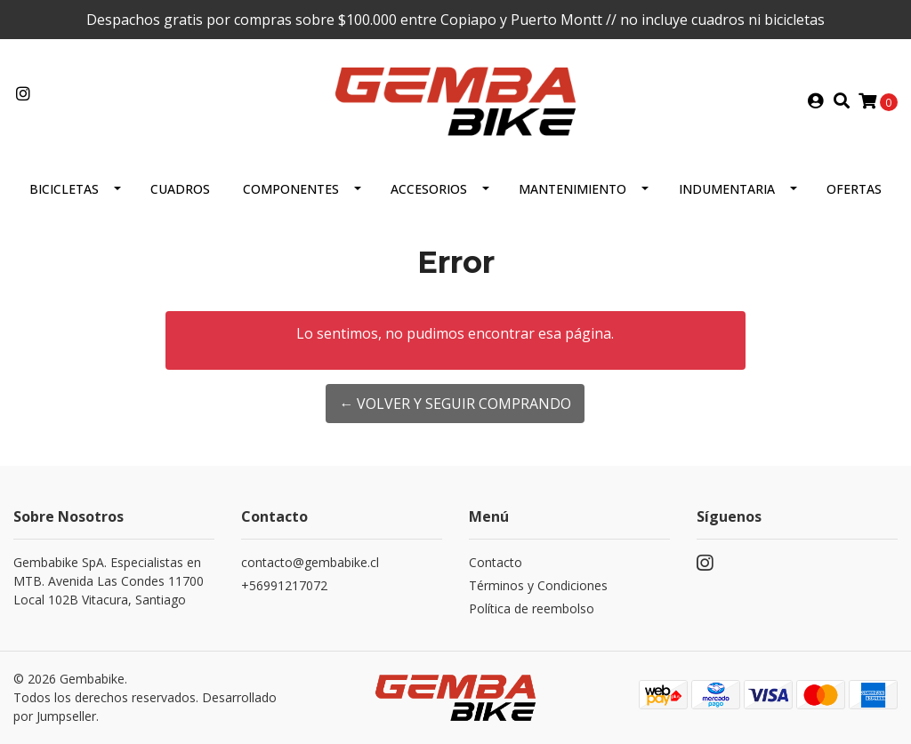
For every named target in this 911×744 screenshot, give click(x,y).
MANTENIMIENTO (572, 188)
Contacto (495, 562)
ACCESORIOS (429, 188)
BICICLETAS (64, 188)
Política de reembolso (531, 608)
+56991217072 (284, 585)
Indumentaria (727, 188)
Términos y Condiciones (538, 585)
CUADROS (180, 188)
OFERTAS (854, 188)
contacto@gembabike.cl (310, 562)
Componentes (291, 188)
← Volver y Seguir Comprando (455, 403)
